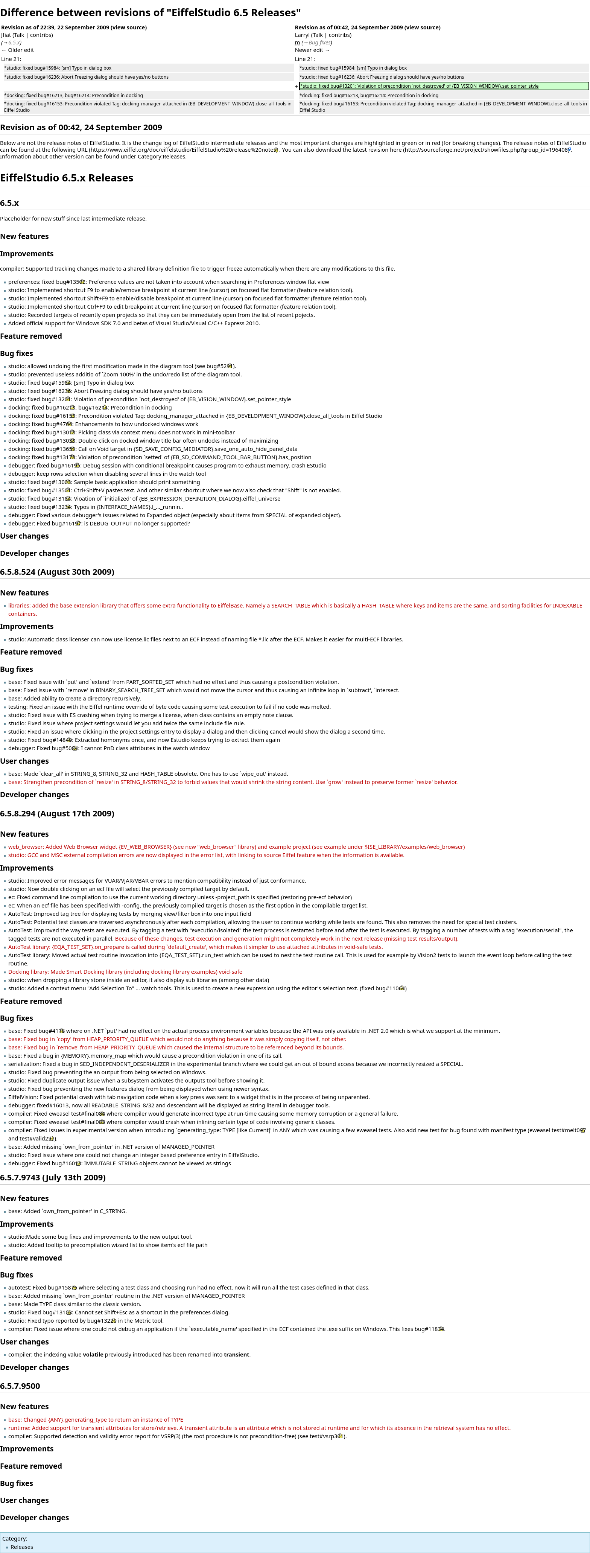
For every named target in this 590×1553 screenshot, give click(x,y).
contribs (40, 34)
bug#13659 (60, 448)
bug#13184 (56, 498)
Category (14, 1538)
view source (129, 27)
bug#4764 (59, 424)
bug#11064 (390, 988)
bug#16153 (60, 415)
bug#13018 (60, 432)
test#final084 (88, 1113)
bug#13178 (60, 457)
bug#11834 (429, 1328)
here (395, 149)
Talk (19, 34)
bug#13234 (56, 506)
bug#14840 (57, 739)
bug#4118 (51, 1030)
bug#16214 (93, 407)
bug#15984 (56, 382)
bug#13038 (60, 440)
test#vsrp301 (327, 1436)
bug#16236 (56, 390)
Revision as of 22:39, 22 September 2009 (55, 27)
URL (82, 149)
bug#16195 (65, 465)
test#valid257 (37, 1138)
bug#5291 (220, 366)
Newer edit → (312, 49)
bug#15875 (62, 1287)
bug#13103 (57, 1312)
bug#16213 (60, 407)
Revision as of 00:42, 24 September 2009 (349, 27)
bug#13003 (56, 482)
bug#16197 (66, 523)
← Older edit (17, 49)
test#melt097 (569, 1130)
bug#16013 (66, 1163)
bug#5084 (65, 748)
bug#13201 (56, 399)
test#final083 (88, 1121)
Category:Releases (161, 156)
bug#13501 (56, 490)
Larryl (302, 34)
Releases (22, 1546)
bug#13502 (70, 281)
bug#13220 (102, 1320)
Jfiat (6, 34)
